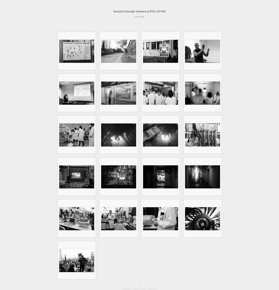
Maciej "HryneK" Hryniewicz (145, 288)
